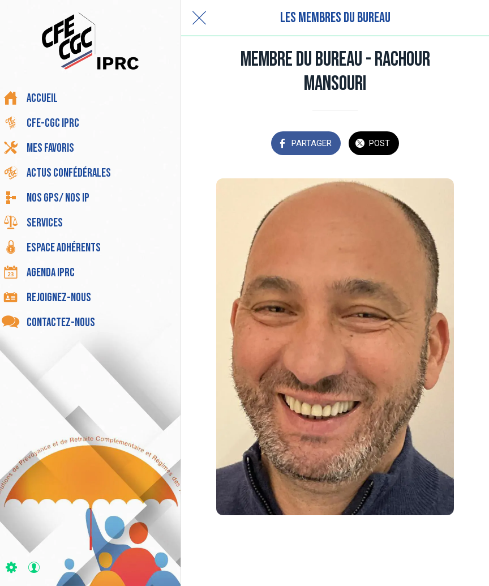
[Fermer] (199, 18)
